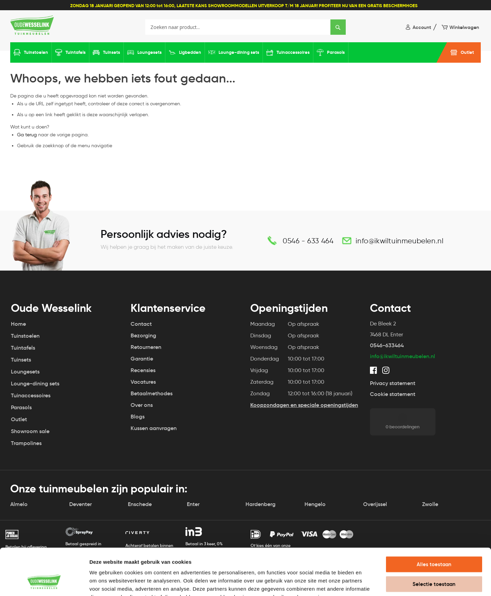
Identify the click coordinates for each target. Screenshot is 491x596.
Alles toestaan (434, 522)
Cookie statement (392, 394)
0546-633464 (387, 345)
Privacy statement (392, 383)
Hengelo (315, 504)
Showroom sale (30, 431)
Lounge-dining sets (239, 52)
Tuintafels (75, 52)
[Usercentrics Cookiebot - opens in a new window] (44, 583)
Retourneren (146, 347)
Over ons (142, 405)
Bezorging (143, 335)
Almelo (19, 504)
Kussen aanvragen (153, 428)
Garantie (142, 358)
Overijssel (375, 504)
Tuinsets (111, 52)
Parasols (336, 52)
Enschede (140, 504)
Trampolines (26, 443)
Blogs (138, 416)
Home (18, 324)
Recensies (143, 370)
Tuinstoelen (36, 52)
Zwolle (430, 504)
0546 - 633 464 (308, 240)
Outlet (467, 52)
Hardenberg (261, 504)
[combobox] (245, 27)
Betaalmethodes (152, 393)
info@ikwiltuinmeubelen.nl (399, 240)
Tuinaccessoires (293, 52)
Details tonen (368, 582)
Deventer (80, 504)
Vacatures (143, 382)
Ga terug (27, 135)
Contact (141, 324)
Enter (193, 504)
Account (422, 27)
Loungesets (149, 52)
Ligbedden (190, 52)
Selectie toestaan (434, 542)
